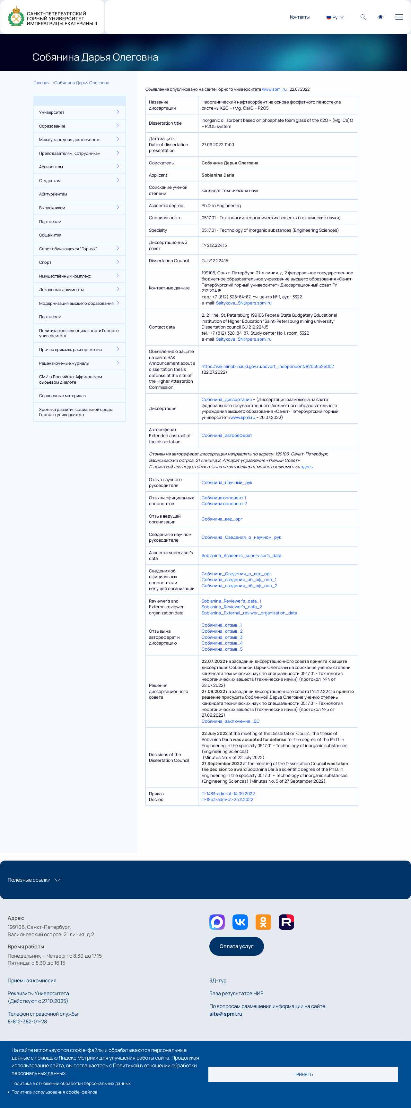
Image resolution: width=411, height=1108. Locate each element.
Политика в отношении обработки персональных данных (71, 1083)
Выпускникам (52, 208)
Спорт (45, 262)
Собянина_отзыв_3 (222, 637)
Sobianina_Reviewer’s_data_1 (231, 601)
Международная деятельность (70, 139)
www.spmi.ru (274, 89)
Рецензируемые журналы (64, 363)
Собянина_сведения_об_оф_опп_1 (239, 579)
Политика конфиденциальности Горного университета (79, 333)
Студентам (50, 180)
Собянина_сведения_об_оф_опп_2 (239, 585)
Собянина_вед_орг (222, 519)
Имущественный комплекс (65, 276)
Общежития (50, 235)
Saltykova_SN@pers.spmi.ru (244, 303)
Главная (41, 83)
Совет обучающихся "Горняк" (68, 249)
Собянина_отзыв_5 (222, 649)
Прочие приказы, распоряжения (70, 349)
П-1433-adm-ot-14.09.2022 (228, 793)
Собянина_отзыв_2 (222, 631)
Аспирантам (51, 167)
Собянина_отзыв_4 (222, 643)
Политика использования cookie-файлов (54, 1092)
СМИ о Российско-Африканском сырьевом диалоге (70, 379)
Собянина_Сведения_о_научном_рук (241, 537)
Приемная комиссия (32, 980)
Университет (51, 112)
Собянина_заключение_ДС (231, 721)
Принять (303, 1074)
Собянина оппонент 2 (224, 503)
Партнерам (50, 221)
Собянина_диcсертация (227, 399)
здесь (307, 467)
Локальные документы (61, 289)
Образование (52, 126)
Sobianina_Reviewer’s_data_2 (232, 607)
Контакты (300, 17)
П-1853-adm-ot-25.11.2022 (227, 799)
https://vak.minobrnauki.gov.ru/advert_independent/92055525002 (268, 366)
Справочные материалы (62, 395)
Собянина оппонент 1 (224, 498)
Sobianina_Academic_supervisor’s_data (241, 555)
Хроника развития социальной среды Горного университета (76, 412)
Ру (335, 17)
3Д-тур (217, 980)
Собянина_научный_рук (227, 482)
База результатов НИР (236, 993)
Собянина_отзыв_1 (222, 625)
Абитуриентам (53, 194)
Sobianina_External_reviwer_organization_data (249, 613)
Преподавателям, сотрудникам (70, 153)
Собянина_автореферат (227, 435)
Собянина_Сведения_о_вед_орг (236, 574)
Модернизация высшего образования (76, 303)
